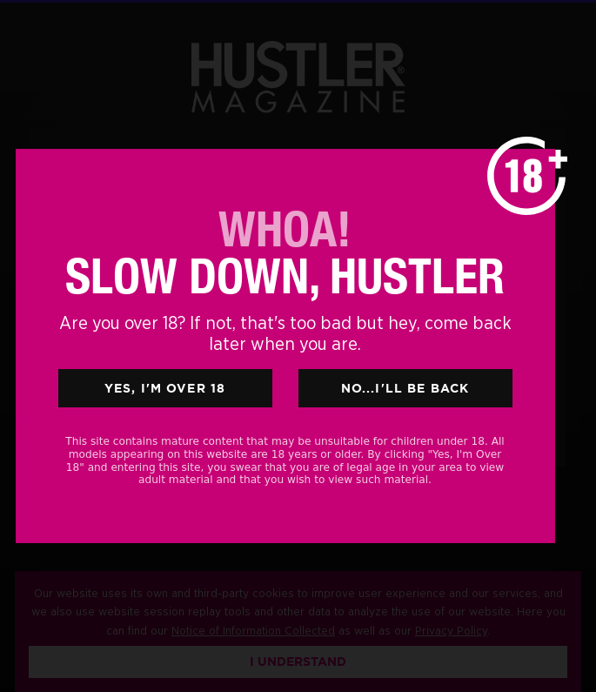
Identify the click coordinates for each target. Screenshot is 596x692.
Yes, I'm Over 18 (165, 388)
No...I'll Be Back (405, 388)
